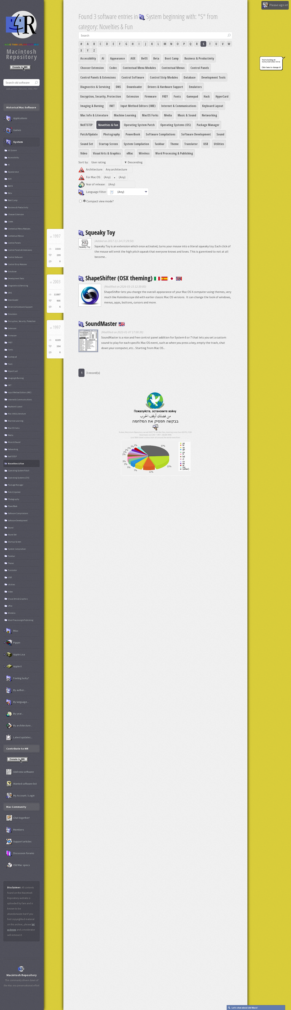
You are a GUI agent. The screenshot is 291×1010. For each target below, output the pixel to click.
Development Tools (213, 77)
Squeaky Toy (96, 232)
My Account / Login (20, 796)
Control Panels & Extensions (98, 77)
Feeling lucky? (17, 678)
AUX (133, 58)
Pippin (13, 643)
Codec (113, 68)
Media (168, 115)
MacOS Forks (150, 115)
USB (205, 144)
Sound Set (86, 144)
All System (12, 150)
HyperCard (222, 96)
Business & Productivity (199, 58)
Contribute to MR (17, 748)
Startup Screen (108, 144)
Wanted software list (21, 784)
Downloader (134, 87)
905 (59, 300)
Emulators (195, 87)
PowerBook (133, 134)
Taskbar (159, 144)
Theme (174, 144)
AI (103, 58)
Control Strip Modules (164, 77)
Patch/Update (89, 134)
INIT (112, 106)
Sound (220, 134)
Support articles (18, 842)
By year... (14, 714)
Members (15, 830)
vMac (130, 153)
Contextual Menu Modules (139, 68)
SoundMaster (101, 323)
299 (59, 255)
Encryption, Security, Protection (100, 96)
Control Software (132, 77)
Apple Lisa (15, 655)
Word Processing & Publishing (174, 153)
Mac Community (16, 806)
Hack (207, 96)
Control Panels (199, 68)
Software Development (196, 134)
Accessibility (88, 58)
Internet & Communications (178, 106)
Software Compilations (160, 134)
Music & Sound (187, 115)
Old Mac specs (18, 865)
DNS (118, 87)
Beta (156, 58)
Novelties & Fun (108, 125)
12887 (57, 294)
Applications (16, 118)
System (14, 142)
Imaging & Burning (92, 106)
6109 (58, 340)
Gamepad (192, 96)
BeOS (144, 58)
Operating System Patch (139, 125)
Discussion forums (20, 853)
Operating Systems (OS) (175, 125)
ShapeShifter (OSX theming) (130, 278)
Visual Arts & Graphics (107, 153)
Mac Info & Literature (94, 115)
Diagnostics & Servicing (95, 87)
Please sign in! (275, 5)
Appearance (117, 58)
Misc (12, 631)
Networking (209, 115)
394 (59, 346)
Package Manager (208, 125)
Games (13, 130)
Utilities (219, 144)
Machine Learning (125, 115)
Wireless (144, 153)
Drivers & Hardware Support (165, 87)
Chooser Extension (92, 68)
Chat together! (18, 818)
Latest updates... (19, 737)
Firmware (151, 96)
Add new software (20, 772)
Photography (111, 134)
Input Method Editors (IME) (138, 106)
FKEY (165, 96)
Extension (133, 96)
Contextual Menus (173, 68)
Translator (191, 144)
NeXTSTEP (86, 125)
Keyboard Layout (212, 106)
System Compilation (136, 144)
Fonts (177, 96)
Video (83, 153)
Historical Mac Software (21, 107)
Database (190, 77)
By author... (15, 690)
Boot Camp (172, 58)
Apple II (13, 666)
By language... (17, 702)
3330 (58, 249)
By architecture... (19, 726)
